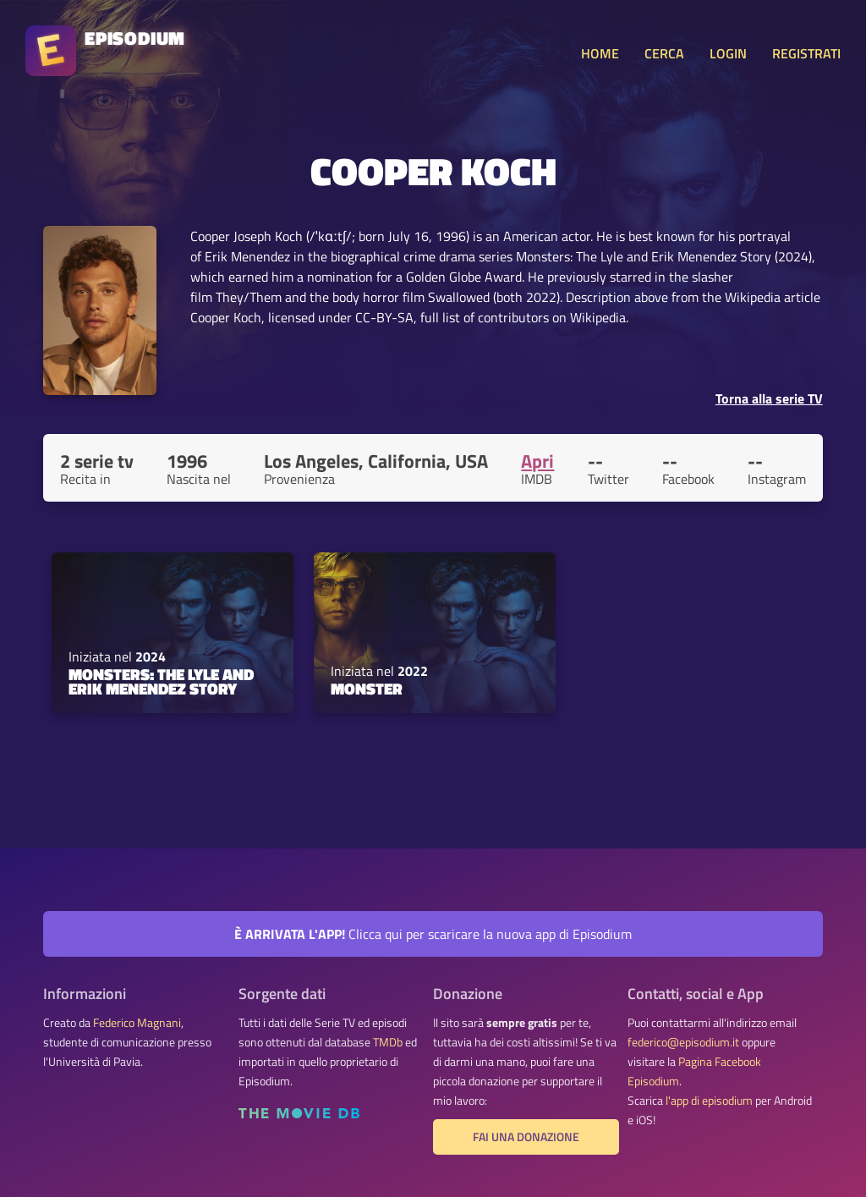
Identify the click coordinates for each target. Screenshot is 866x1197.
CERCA (664, 53)
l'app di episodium (709, 1100)
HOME (600, 53)
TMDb (388, 1042)
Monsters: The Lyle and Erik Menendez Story (161, 681)
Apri (537, 461)
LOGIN (728, 53)
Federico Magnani (137, 1022)
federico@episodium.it (683, 1042)
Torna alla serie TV (769, 398)
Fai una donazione (526, 1137)
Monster (367, 688)
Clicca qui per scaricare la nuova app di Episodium (433, 934)
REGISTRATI (806, 53)
